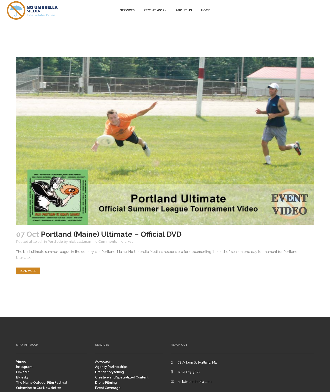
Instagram (24, 367)
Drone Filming (106, 382)
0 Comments (106, 242)
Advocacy (103, 361)
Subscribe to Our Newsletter (38, 388)
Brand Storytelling (109, 372)
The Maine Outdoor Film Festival (41, 382)
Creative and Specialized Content (121, 377)
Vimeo (21, 361)
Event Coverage (108, 388)
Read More (28, 271)
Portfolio (55, 242)
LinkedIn (22, 372)
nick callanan (80, 242)
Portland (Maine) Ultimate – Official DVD (111, 234)
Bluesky (22, 377)
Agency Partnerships (111, 367)
